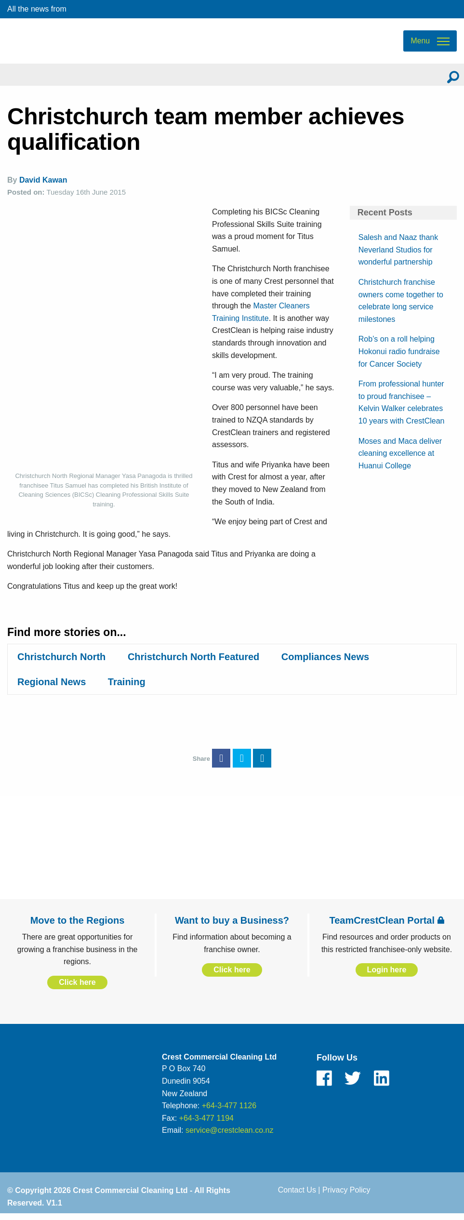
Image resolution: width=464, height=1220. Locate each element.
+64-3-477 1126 (229, 1111)
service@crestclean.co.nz (230, 1136)
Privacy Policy (346, 1195)
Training (127, 687)
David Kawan (43, 186)
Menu (420, 44)
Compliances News (325, 662)
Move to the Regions (77, 925)
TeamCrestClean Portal (386, 925)
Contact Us (297, 1195)
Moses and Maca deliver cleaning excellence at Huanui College (400, 458)
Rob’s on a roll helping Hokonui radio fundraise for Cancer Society (399, 357)
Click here (77, 987)
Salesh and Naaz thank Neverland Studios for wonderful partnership (398, 255)
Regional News (51, 687)
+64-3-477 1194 (206, 1123)
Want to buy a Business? (232, 925)
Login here (387, 975)
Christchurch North (61, 662)
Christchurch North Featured (193, 662)
